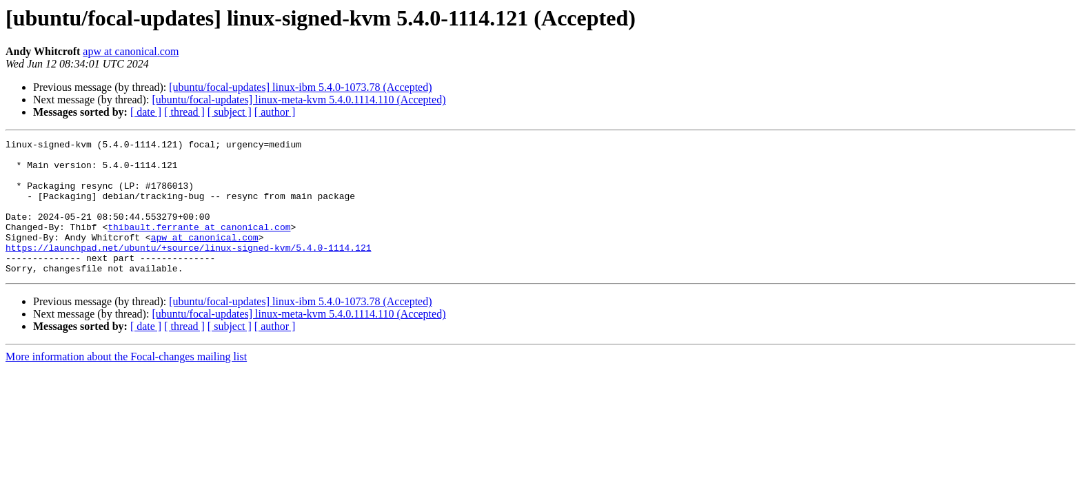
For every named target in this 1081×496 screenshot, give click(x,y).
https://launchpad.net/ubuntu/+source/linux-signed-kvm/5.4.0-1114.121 (188, 270)
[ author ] (275, 112)
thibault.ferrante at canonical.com (199, 245)
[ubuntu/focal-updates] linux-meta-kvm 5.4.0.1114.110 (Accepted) (298, 99)
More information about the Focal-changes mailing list (126, 383)
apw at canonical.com (131, 51)
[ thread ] (184, 112)
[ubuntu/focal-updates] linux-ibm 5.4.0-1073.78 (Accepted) (300, 87)
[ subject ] (230, 112)
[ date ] (145, 112)
